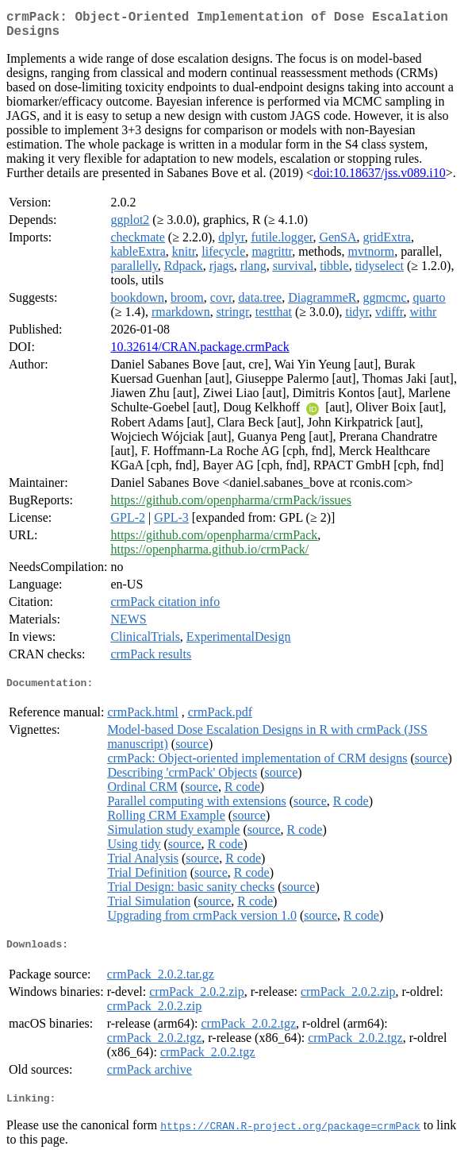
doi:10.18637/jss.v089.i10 (379, 179)
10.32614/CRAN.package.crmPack (199, 353)
